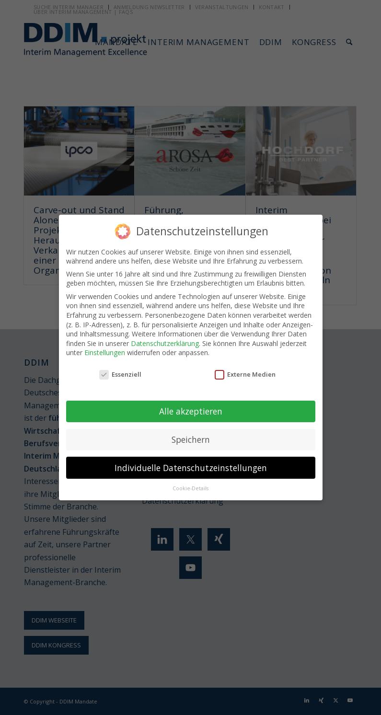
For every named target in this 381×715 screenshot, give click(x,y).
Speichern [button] (191, 438)
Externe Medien (245, 373)
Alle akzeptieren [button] (190, 410)
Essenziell (120, 373)
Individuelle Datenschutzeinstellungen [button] (191, 467)
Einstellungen (104, 352)
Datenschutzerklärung (165, 342)
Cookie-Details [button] (190, 487)
